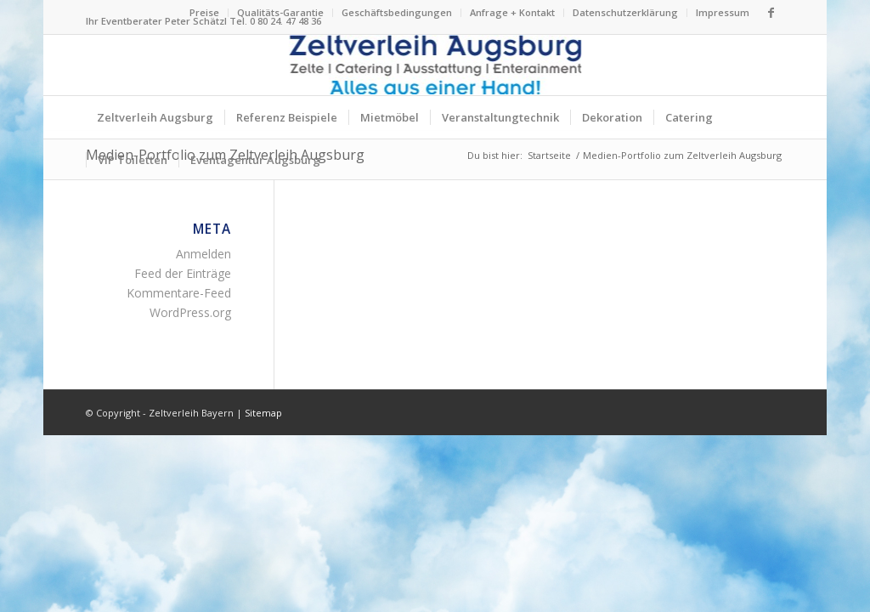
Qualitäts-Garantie (280, 12)
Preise (204, 12)
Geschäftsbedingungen (397, 12)
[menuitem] (205, 12)
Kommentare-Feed (179, 293)
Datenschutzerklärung (625, 12)
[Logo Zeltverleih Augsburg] (435, 65)
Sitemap (263, 412)
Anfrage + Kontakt (512, 12)
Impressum (722, 12)
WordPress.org (190, 312)
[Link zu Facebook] (771, 13)
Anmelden (203, 254)
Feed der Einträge (182, 273)
